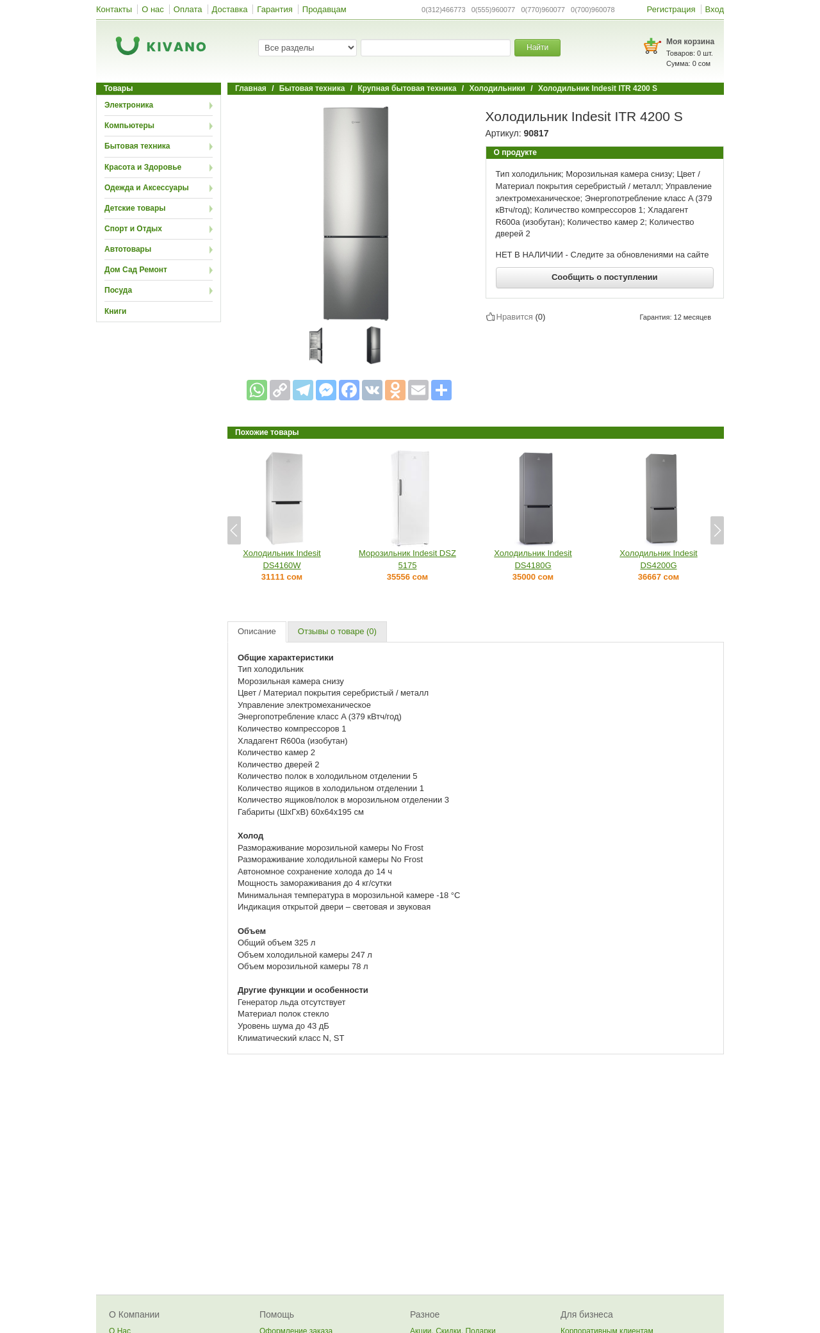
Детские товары (135, 208)
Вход (714, 9)
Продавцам (324, 9)
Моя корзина (690, 41)
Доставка (230, 9)
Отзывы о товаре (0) (337, 631)
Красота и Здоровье (142, 167)
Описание (257, 631)
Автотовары (127, 249)
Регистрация (671, 9)
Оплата (188, 9)
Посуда (118, 290)
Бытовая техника (137, 146)
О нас (153, 9)
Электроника (128, 105)
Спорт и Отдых (133, 228)
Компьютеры (129, 125)
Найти (537, 47)
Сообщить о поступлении (605, 277)
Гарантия (274, 9)
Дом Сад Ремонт (135, 269)
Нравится (514, 316)
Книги (115, 311)
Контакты (114, 9)
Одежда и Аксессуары (146, 187)
